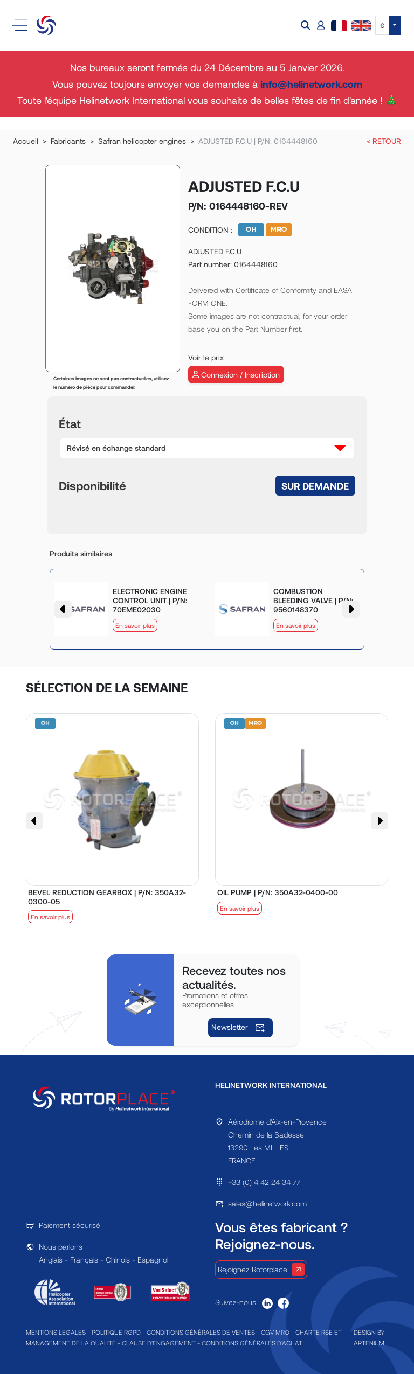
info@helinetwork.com (311, 84)
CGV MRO (275, 1332)
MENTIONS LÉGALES (56, 1332)
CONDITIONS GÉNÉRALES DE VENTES (201, 1332)
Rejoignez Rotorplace (261, 1269)
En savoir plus (135, 625)
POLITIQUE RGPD (116, 1332)
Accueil (25, 140)
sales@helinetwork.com (267, 1203)
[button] (307, 26)
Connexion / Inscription (236, 374)
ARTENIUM (369, 1343)
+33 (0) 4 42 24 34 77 (264, 1182)
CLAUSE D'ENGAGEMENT (159, 1343)
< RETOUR (384, 140)
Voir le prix (206, 357)
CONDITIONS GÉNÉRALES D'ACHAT (252, 1343)
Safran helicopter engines (142, 140)
